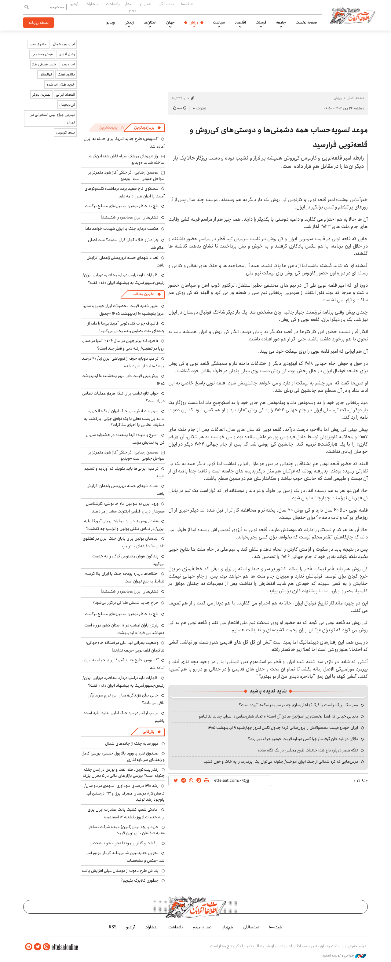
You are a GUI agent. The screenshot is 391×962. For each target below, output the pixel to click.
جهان (170, 22)
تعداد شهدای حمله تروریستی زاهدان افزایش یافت (125, 261)
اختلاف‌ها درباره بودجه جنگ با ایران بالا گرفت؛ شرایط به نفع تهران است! (125, 577)
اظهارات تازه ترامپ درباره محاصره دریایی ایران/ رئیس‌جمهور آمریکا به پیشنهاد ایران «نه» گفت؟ (123, 279)
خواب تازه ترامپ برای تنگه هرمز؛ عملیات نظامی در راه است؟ (123, 397)
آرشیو (74, 4)
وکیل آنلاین (67, 54)
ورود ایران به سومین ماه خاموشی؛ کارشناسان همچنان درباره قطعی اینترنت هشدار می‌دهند (125, 507)
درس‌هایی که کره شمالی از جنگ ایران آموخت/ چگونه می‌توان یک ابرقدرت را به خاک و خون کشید (280, 761)
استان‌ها (150, 22)
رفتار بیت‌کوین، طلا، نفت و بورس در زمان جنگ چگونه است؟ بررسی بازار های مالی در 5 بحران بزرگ (124, 772)
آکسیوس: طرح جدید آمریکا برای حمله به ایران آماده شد (124, 664)
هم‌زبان (145, 4)
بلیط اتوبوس (65, 132)
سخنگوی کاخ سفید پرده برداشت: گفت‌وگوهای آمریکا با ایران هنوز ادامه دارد (125, 192)
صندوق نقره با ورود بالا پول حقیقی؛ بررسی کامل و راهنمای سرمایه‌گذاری (123, 756)
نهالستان (45, 74)
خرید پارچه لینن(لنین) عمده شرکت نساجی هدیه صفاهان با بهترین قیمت (126, 830)
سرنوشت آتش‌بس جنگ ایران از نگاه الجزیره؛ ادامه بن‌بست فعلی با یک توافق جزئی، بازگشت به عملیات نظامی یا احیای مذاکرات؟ (124, 418)
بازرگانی (148, 732)
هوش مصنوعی (42, 54)
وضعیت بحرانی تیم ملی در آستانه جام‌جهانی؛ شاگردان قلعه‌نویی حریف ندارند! (125, 646)
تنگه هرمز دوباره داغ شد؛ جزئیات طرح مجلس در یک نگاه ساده (308, 750)
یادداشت (113, 4)
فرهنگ (261, 22)
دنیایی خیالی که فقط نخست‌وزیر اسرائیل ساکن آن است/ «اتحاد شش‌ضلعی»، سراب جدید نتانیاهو (278, 716)
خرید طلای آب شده (60, 84)
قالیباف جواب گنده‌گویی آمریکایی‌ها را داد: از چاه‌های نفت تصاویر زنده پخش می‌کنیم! (126, 327)
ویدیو (110, 22)
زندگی (129, 22)
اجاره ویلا (68, 64)
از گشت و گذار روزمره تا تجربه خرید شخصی (124, 843)
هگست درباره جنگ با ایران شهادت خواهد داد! (122, 228)
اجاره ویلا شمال (64, 44)
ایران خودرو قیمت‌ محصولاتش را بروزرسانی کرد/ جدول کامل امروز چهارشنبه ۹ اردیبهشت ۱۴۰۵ (283, 727)
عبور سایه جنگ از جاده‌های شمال (132, 743)
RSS (112, 927)
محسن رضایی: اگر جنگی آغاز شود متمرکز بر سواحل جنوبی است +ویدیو (126, 175)
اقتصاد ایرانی (65, 94)
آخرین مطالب (143, 294)
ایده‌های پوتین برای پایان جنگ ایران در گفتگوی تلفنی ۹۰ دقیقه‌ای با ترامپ (124, 542)
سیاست (219, 22)
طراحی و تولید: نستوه (344, 955)
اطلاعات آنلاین (352, 15)
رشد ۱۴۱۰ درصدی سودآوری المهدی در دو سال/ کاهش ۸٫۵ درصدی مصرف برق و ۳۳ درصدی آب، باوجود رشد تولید (124, 792)
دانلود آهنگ (66, 74)
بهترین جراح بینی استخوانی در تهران (53, 118)
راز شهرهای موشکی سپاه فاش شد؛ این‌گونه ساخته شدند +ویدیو (127, 159)
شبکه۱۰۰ (187, 4)
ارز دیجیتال (67, 105)
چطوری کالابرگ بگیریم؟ (140, 880)
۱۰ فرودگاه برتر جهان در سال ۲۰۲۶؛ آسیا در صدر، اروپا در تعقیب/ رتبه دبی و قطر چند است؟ (123, 344)
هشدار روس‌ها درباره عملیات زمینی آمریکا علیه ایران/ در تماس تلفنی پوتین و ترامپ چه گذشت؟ (124, 525)
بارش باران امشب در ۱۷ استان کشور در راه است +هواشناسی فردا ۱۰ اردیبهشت (124, 629)
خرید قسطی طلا (44, 64)
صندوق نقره (38, 44)
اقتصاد (240, 22)
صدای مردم (129, 7)
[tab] (147, 127)
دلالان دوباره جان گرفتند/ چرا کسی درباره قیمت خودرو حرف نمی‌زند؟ (303, 739)
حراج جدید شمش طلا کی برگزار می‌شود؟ (126, 602)
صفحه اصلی (355, 98)
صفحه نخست (306, 22)
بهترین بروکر (41, 94)
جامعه (281, 22)
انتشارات (92, 4)
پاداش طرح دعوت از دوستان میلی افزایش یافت (120, 870)
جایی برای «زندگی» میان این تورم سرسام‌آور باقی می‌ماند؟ (126, 699)
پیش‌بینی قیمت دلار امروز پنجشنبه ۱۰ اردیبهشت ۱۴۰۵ (123, 380)
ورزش (193, 22)
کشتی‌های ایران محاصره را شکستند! (130, 217)
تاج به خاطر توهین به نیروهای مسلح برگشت (122, 206)
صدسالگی (166, 4)
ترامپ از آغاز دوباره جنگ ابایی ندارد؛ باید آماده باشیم (124, 717)
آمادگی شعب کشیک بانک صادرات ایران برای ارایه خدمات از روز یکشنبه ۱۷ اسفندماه (126, 813)
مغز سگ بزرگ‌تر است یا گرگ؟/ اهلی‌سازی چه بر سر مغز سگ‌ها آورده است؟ (298, 705)
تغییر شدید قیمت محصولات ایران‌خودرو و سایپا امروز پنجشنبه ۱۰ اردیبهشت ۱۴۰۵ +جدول (123, 310)
